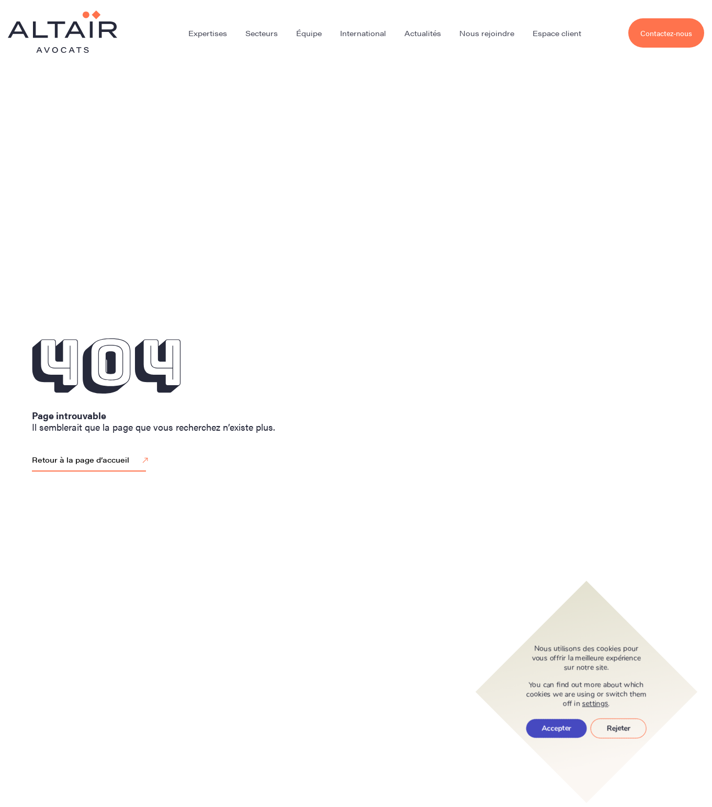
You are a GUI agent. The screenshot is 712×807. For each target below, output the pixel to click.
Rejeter (618, 728)
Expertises (207, 33)
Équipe (309, 33)
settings (595, 704)
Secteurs (261, 33)
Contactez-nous (666, 33)
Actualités (422, 33)
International (363, 33)
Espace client (557, 33)
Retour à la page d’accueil (91, 460)
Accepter (556, 728)
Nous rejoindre (486, 33)
